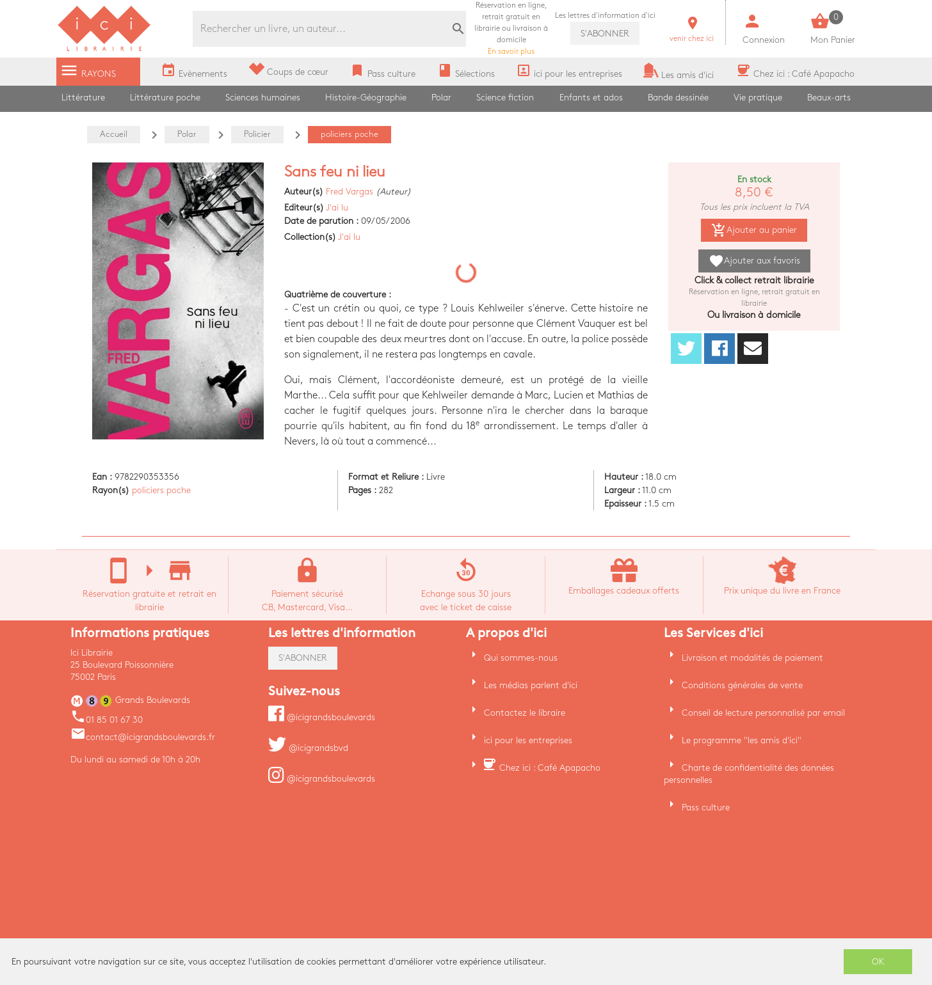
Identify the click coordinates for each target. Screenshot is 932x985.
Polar (441, 97)
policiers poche (161, 490)
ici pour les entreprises (528, 740)
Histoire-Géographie (365, 97)
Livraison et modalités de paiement (752, 658)
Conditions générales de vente (742, 685)
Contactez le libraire (524, 713)
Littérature (83, 97)
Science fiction (505, 97)
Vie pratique (758, 97)
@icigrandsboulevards (321, 717)
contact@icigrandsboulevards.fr (142, 737)
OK (878, 961)
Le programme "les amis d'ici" (741, 740)
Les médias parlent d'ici (530, 685)
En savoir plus (511, 28)
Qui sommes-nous (521, 658)
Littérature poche (165, 97)
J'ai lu (337, 207)
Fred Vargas (349, 191)
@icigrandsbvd (308, 748)
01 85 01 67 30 (106, 720)
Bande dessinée (678, 97)
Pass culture (706, 807)
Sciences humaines (262, 97)
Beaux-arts (829, 97)
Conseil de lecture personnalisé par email (763, 713)
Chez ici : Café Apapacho (549, 768)
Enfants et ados (591, 97)
